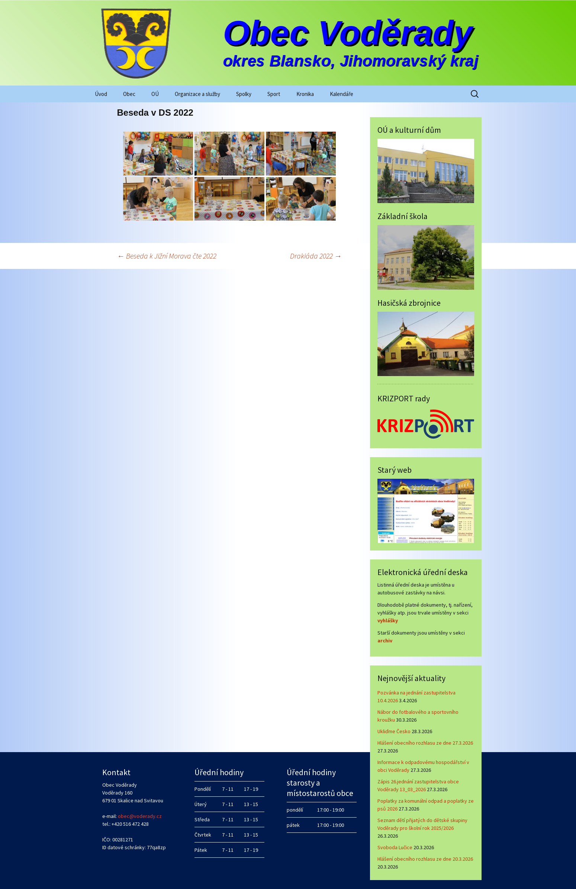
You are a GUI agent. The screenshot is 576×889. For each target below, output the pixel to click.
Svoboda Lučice (394, 847)
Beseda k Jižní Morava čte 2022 (166, 255)
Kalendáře (341, 93)
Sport (273, 93)
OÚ (155, 93)
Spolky (243, 93)
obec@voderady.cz (140, 816)
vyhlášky (387, 620)
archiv (384, 640)
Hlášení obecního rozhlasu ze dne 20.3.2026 (425, 859)
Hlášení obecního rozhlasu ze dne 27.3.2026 (425, 742)
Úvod (101, 93)
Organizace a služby (197, 93)
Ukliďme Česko (394, 731)
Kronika (305, 93)
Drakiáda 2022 (316, 255)
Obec (129, 93)
